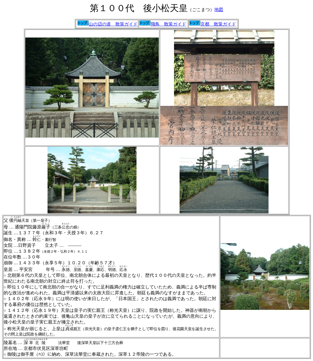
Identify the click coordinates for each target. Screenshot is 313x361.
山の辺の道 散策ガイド (107, 24)
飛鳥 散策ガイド (168, 24)
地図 (218, 9)
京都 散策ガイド (212, 24)
